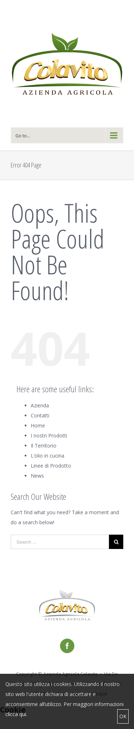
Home (38, 425)
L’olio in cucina (47, 455)
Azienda (40, 405)
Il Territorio (43, 445)
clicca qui (15, 714)
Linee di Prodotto (51, 465)
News (37, 475)
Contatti (40, 415)
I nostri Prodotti (49, 435)
